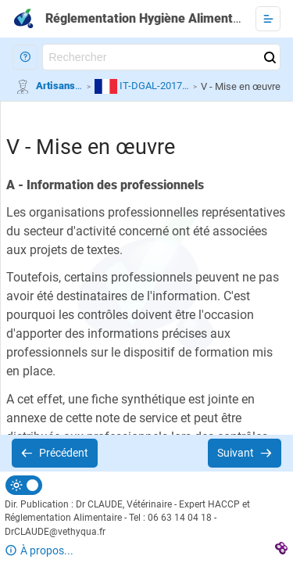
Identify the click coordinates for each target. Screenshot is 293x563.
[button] (25, 57)
